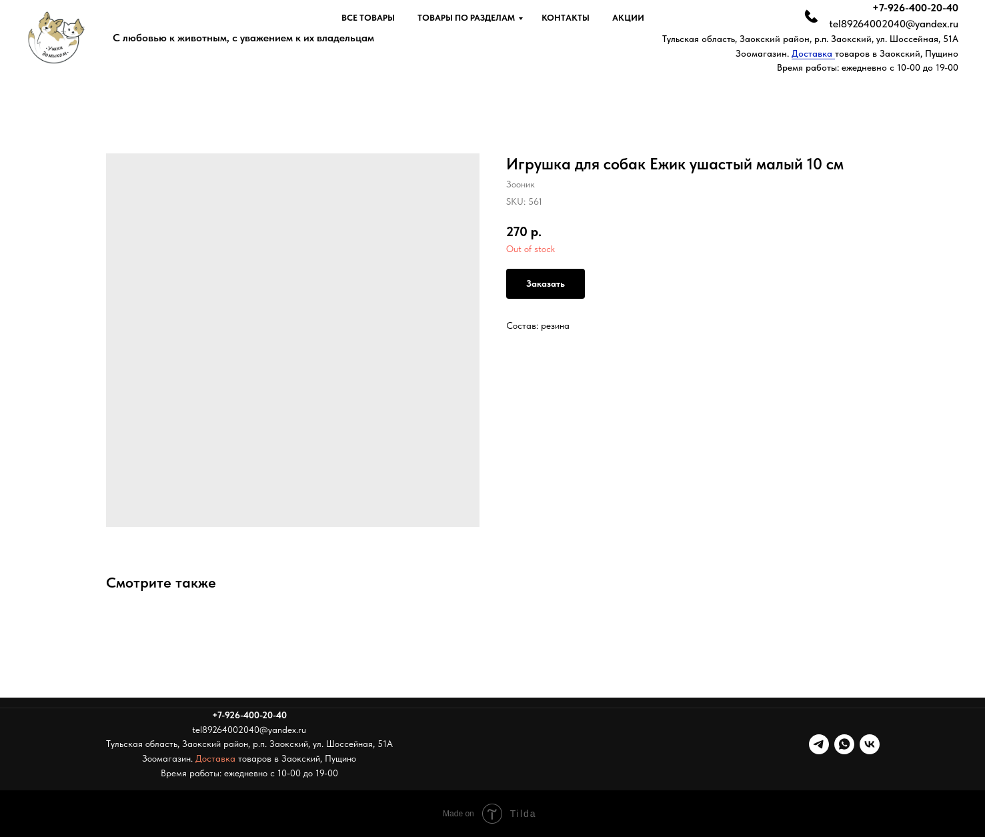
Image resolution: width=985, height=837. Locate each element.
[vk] (870, 744)
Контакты (566, 18)
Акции (628, 18)
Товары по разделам (466, 18)
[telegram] (819, 744)
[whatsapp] (844, 744)
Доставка (813, 53)
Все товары (368, 18)
